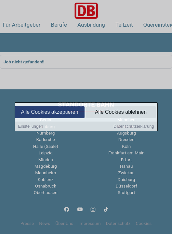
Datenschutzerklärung (133, 126)
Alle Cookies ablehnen (121, 112)
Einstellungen (30, 126)
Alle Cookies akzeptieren (49, 112)
